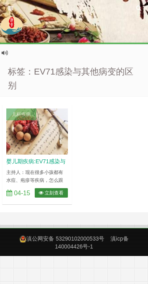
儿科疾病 (21, 114)
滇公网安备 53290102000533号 (65, 238)
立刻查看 (51, 193)
